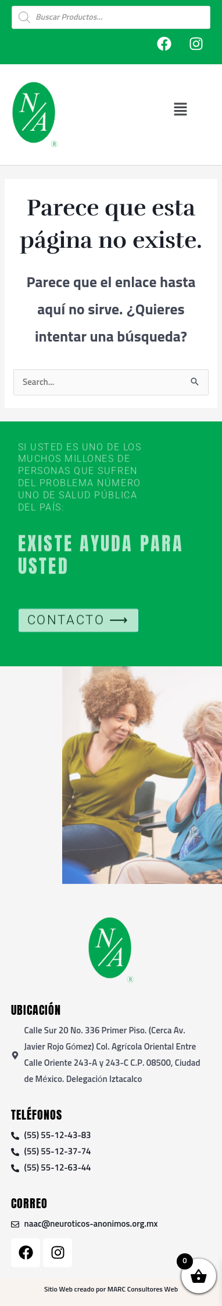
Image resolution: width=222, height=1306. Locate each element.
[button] (180, 109)
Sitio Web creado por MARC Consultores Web (111, 1289)
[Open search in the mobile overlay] (111, 17)
